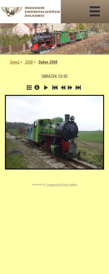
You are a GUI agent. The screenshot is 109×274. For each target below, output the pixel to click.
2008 (29, 62)
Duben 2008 (47, 62)
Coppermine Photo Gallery (61, 184)
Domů (14, 62)
